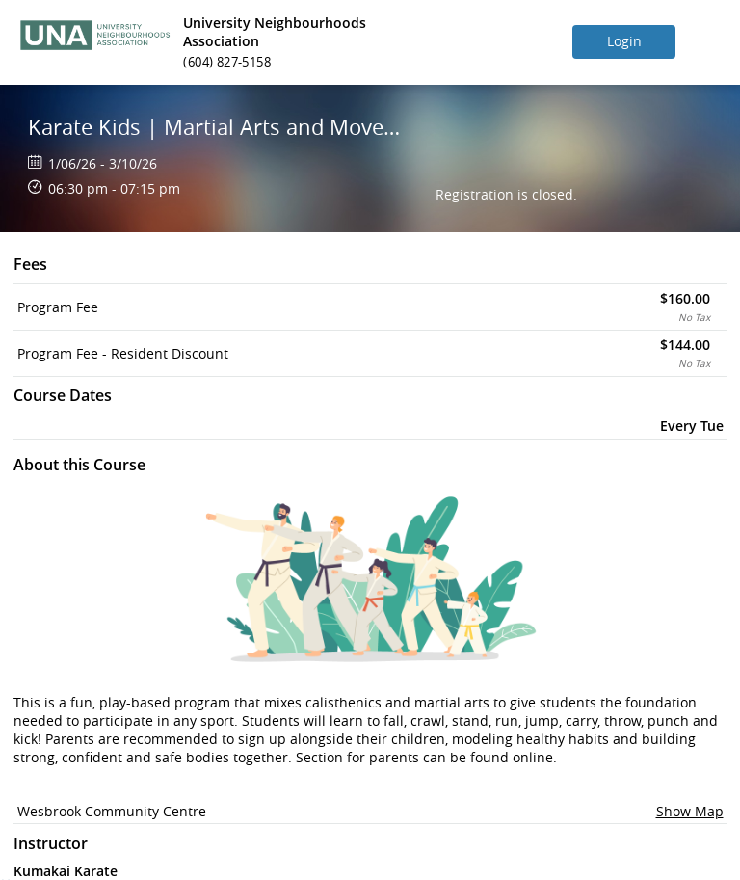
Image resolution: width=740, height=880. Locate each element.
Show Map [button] (690, 811)
